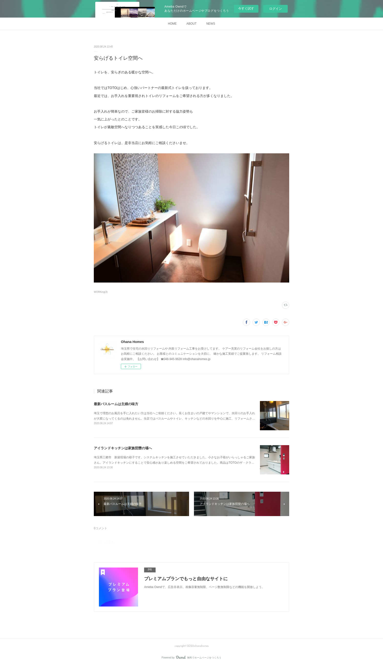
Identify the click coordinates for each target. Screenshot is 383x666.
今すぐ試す (246, 8)
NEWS (210, 23)
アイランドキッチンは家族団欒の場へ (123, 448)
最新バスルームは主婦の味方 (116, 404)
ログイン (275, 8)
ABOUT (191, 23)
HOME (172, 23)
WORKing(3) (101, 292)
